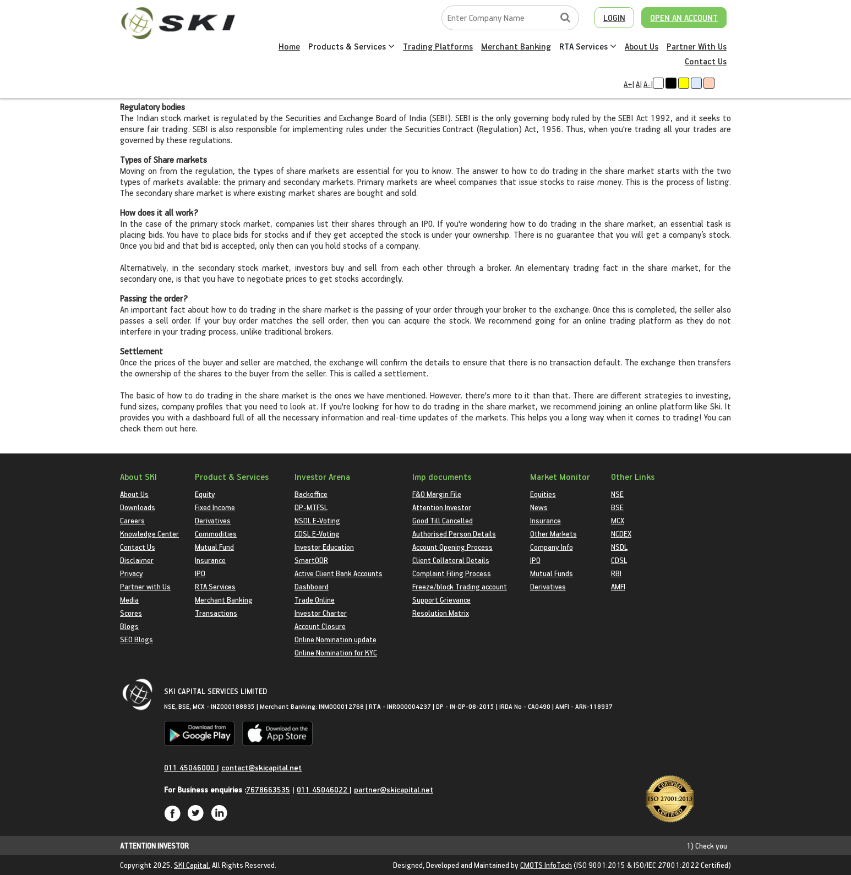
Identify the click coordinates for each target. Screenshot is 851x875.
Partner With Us (697, 46)
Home (289, 46)
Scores (131, 613)
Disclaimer (137, 560)
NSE (617, 494)
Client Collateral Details (450, 560)
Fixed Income (215, 507)
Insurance (210, 560)
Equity (205, 494)
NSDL (619, 547)
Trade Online (314, 599)
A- (647, 84)
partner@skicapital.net (393, 789)
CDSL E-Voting (317, 533)
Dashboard (311, 586)
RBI (616, 573)
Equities (543, 494)
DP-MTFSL (311, 507)
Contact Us (706, 61)
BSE (617, 507)
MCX (617, 520)
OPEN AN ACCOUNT (684, 17)
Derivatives (213, 520)
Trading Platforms (438, 46)
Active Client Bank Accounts (338, 573)
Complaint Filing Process (451, 573)
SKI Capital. (192, 865)
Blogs (129, 626)
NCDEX (621, 533)
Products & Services (351, 46)
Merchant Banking (516, 46)
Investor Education (324, 547)
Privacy (131, 573)
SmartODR (311, 560)
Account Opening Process (452, 547)
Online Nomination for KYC (335, 652)
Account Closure (320, 626)
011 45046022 (323, 789)
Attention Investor (441, 507)
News (539, 507)
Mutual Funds (551, 573)
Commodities (216, 533)
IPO (200, 573)
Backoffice (311, 494)
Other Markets (553, 533)
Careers (132, 520)
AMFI (618, 586)
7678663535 (268, 789)
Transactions (216, 613)
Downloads (137, 507)
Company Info (551, 547)
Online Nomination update (335, 639)
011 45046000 (190, 767)
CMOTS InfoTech (546, 865)
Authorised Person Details (454, 533)
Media (129, 599)
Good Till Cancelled (442, 520)
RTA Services (588, 46)
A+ (628, 84)
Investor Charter (320, 613)
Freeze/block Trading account (459, 586)
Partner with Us (145, 586)
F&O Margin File (436, 494)
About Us (641, 46)
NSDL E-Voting (317, 520)
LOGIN (614, 17)
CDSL (619, 560)
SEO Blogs (136, 639)
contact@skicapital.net (261, 767)
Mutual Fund (214, 547)
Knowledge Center (149, 533)
